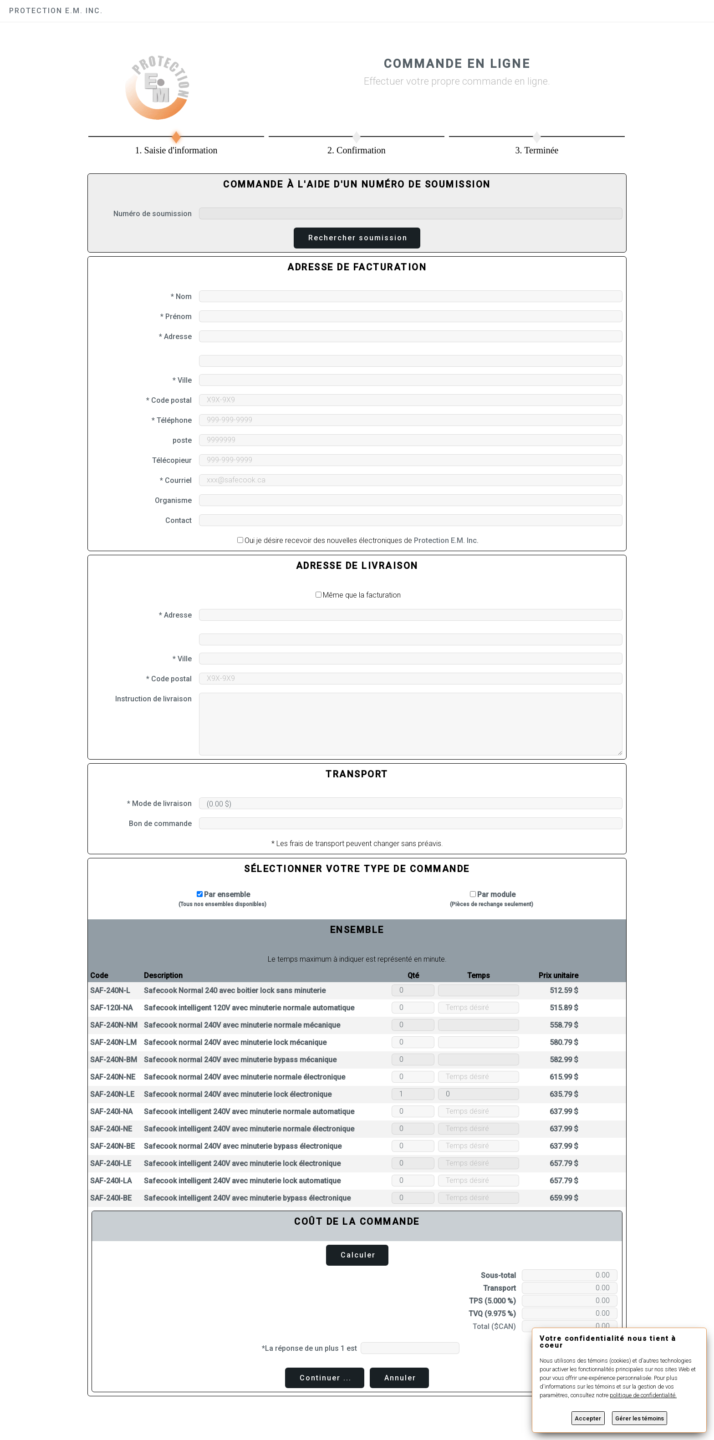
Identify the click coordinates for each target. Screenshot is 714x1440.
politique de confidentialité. (643, 1395)
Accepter (588, 1418)
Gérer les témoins (639, 1418)
